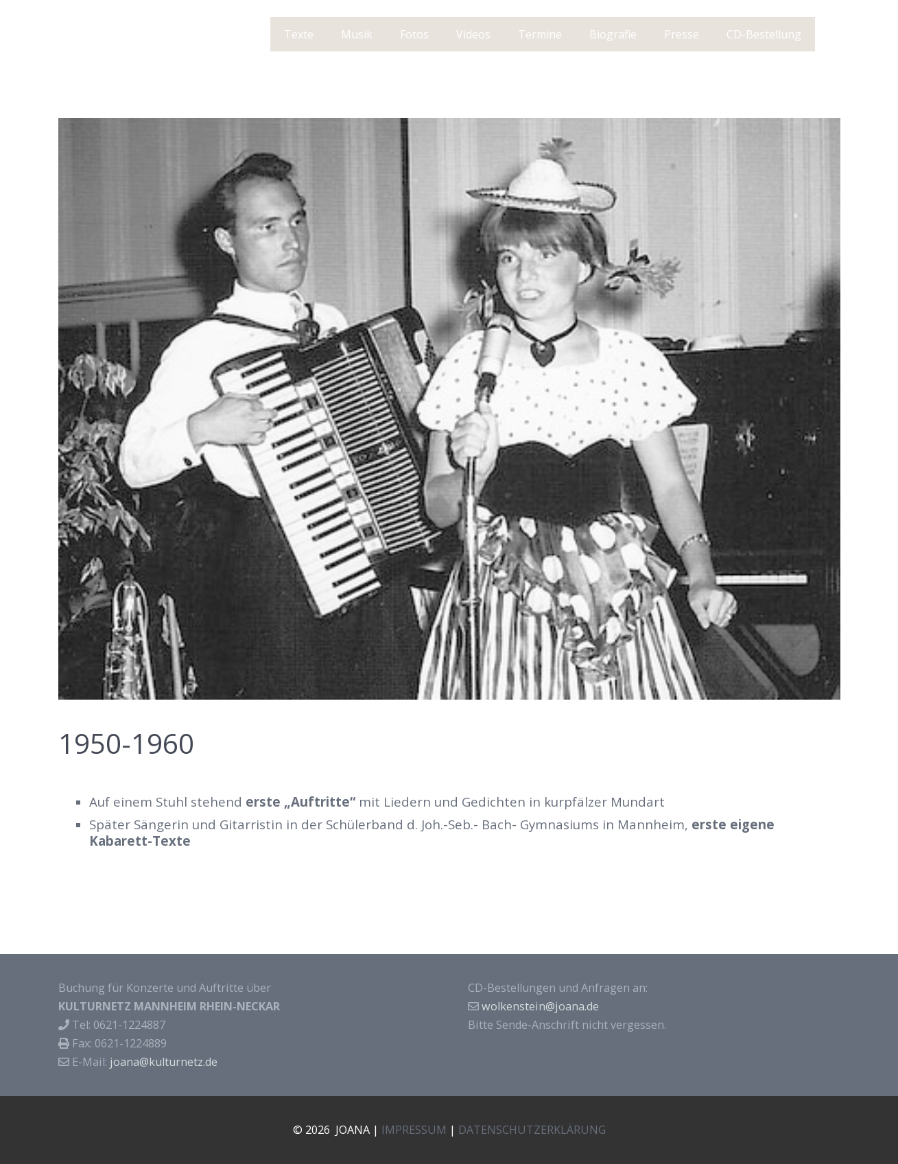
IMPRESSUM (414, 1129)
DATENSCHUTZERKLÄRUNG (532, 1129)
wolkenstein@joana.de (540, 1006)
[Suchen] (832, 34)
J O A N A (100, 35)
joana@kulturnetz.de (163, 1061)
